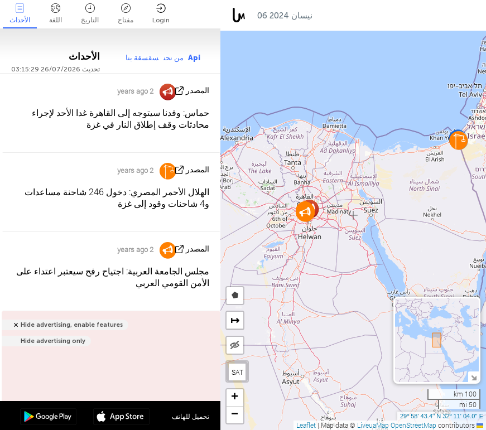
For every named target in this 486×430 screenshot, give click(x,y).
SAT (237, 372)
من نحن (173, 58)
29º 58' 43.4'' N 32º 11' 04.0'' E (441, 416)
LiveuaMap (373, 425)
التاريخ (90, 13)
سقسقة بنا (142, 58)
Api (194, 58)
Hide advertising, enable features (72, 324)
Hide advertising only (53, 341)
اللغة (55, 13)
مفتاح (125, 13)
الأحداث (19, 13)
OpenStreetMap (413, 425)
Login (161, 13)
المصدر (197, 90)
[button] (305, 212)
